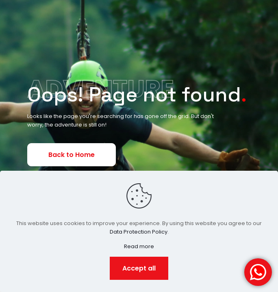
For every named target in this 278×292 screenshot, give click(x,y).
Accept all (139, 268)
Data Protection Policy (138, 232)
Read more (139, 246)
